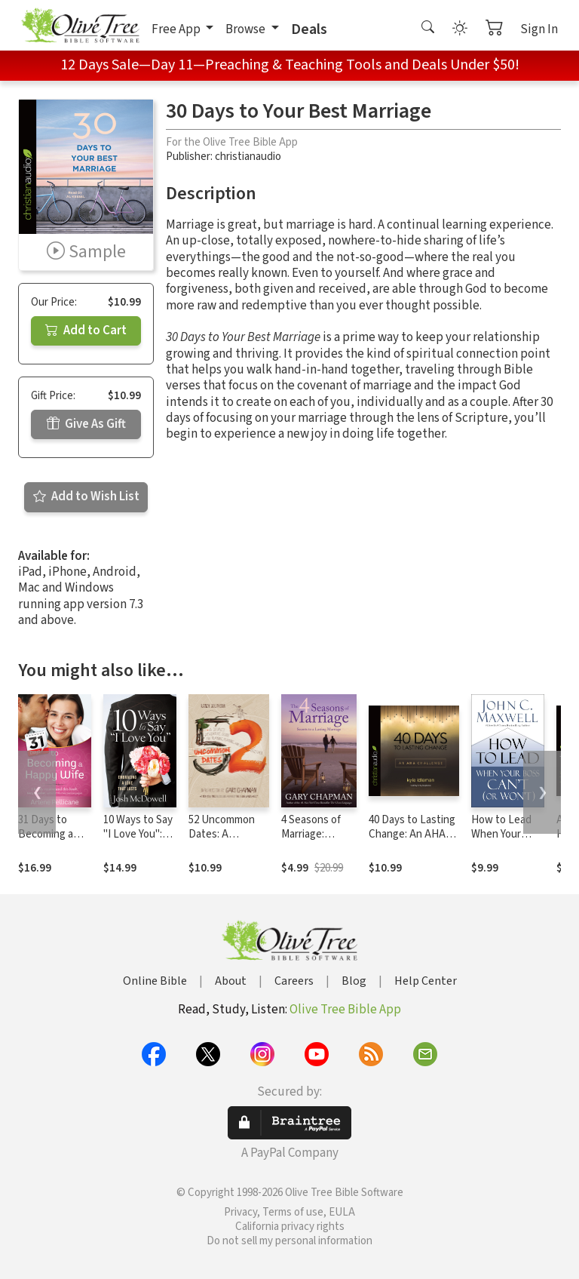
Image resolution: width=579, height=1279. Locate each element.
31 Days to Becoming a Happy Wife (45, 834)
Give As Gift (86, 424)
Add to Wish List (86, 496)
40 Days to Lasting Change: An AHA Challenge (412, 834)
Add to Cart (86, 330)
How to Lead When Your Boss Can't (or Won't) (504, 841)
